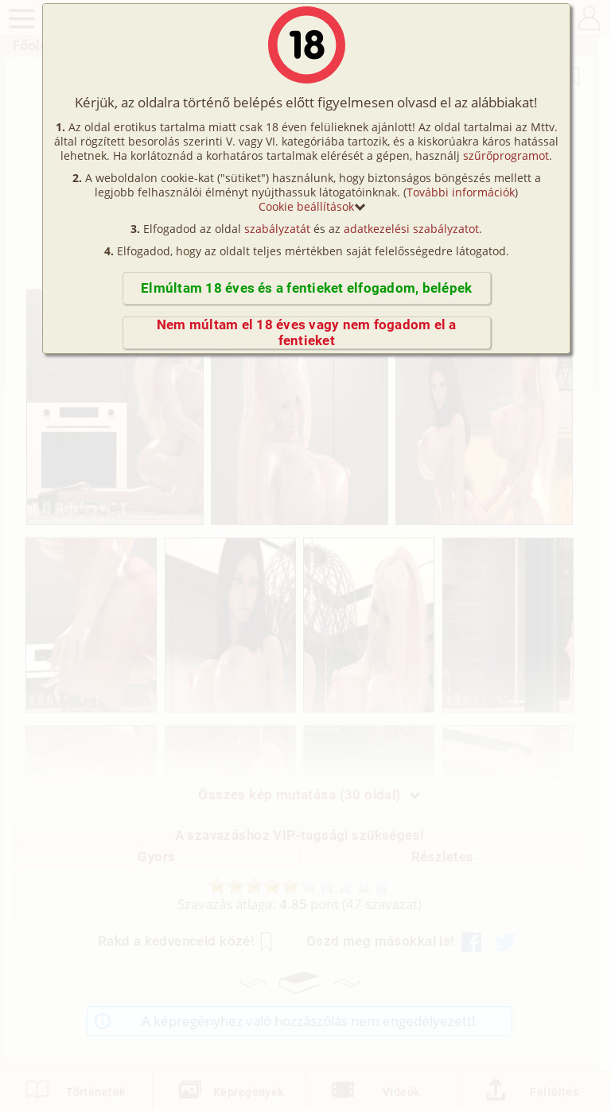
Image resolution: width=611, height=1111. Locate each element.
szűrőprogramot (506, 155)
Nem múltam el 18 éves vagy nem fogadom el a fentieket (307, 332)
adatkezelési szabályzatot (411, 228)
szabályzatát (277, 228)
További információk (461, 192)
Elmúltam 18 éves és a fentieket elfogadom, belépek (306, 288)
